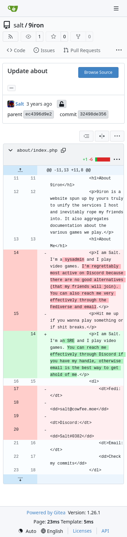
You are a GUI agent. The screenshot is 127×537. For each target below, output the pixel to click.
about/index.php (37, 150)
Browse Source (98, 72)
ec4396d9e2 (38, 114)
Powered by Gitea (45, 512)
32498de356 (93, 114)
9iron (36, 25)
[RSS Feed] (10, 36)
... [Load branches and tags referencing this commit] (11, 87)
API (105, 531)
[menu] (117, 136)
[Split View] (102, 136)
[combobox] (86, 136)
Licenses (82, 531)
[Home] (12, 8)
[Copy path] (63, 150)
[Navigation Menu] (117, 8)
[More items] (118, 50)
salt (19, 25)
